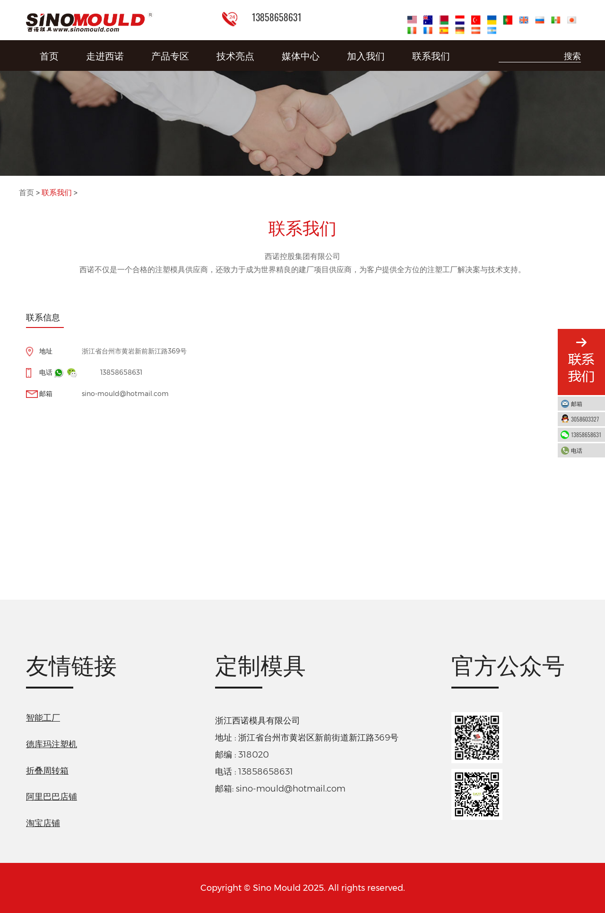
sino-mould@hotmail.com (125, 393)
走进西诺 (105, 55)
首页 (49, 55)
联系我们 (431, 55)
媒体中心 (301, 55)
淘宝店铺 (43, 823)
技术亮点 (235, 55)
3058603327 (585, 419)
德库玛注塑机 (51, 744)
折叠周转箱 (47, 771)
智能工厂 (43, 718)
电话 (585, 450)
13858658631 (121, 372)
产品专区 (170, 55)
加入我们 (366, 55)
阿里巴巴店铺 (51, 797)
